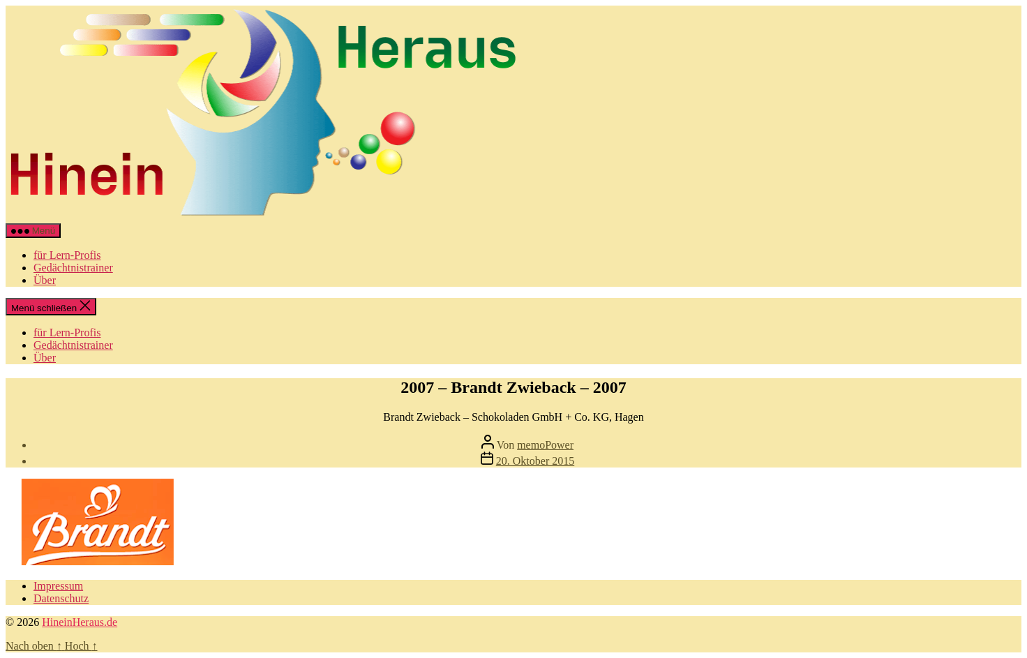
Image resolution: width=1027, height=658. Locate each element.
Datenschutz (61, 598)
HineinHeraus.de (79, 622)
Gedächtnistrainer (73, 268)
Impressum (58, 586)
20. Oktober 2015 (535, 461)
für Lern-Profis (66, 255)
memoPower (545, 445)
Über (44, 280)
